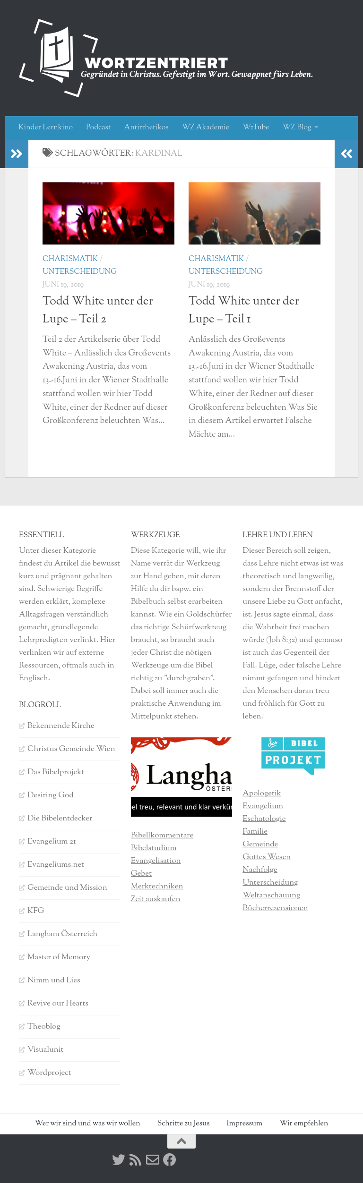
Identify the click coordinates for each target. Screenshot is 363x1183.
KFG (35, 911)
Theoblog (43, 1026)
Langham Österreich (62, 934)
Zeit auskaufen (156, 899)
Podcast (98, 127)
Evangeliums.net (55, 864)
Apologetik (261, 793)
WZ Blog (297, 127)
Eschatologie (263, 819)
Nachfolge (259, 870)
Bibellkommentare (162, 835)
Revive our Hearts (57, 1003)
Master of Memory (58, 957)
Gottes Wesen (266, 857)
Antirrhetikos (146, 127)
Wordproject (49, 1073)
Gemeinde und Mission (67, 888)
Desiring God (50, 795)
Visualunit (45, 1050)
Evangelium (262, 806)
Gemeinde (260, 844)
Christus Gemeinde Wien (71, 749)
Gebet (141, 873)
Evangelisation (156, 861)
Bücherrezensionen (275, 908)
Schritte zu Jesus (183, 1123)
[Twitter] (118, 1159)
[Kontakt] (152, 1159)
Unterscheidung (80, 272)
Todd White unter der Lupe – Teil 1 (244, 310)
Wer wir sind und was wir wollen (87, 1123)
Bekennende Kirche (61, 726)
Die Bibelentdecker (60, 818)
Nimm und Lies (53, 980)
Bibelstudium (154, 848)
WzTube (255, 127)
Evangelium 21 (51, 841)
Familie (255, 831)
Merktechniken (157, 886)
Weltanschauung (271, 895)
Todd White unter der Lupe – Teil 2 (98, 310)
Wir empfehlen (303, 1123)
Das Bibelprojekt (55, 772)
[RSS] (135, 1159)
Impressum (244, 1123)
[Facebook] (169, 1159)
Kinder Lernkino (45, 127)
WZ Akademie (206, 127)
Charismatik (70, 259)
